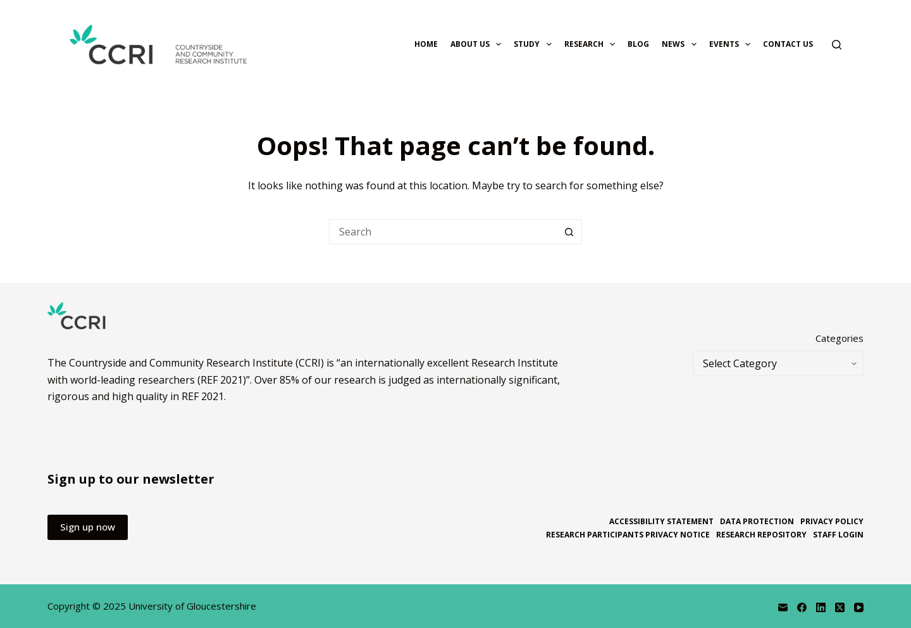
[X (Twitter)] (840, 607)
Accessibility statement (661, 522)
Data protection (757, 522)
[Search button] (569, 231)
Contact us (788, 44)
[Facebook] (802, 607)
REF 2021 (203, 396)
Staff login (838, 535)
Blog (638, 44)
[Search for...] (443, 231)
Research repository (761, 535)
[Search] (836, 44)
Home (426, 44)
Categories (839, 338)
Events (732, 44)
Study (535, 44)
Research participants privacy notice (628, 535)
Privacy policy (832, 522)
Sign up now (87, 526)
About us (478, 44)
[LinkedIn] (821, 607)
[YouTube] (859, 607)
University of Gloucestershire (192, 606)
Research (592, 44)
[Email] (783, 607)
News (681, 44)
